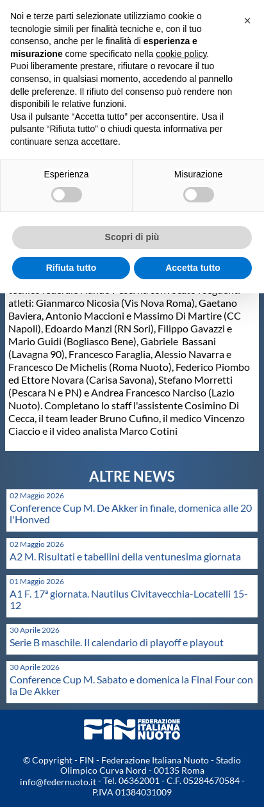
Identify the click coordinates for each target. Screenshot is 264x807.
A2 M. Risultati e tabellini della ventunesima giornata (125, 556)
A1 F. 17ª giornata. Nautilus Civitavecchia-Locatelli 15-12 (129, 599)
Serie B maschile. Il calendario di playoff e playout (117, 642)
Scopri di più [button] (132, 237)
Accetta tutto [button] (192, 268)
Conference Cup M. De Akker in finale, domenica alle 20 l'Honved (131, 513)
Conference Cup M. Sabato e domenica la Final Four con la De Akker (131, 685)
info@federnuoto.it (58, 781)
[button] (247, 20)
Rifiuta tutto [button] (71, 268)
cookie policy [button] (181, 54)
